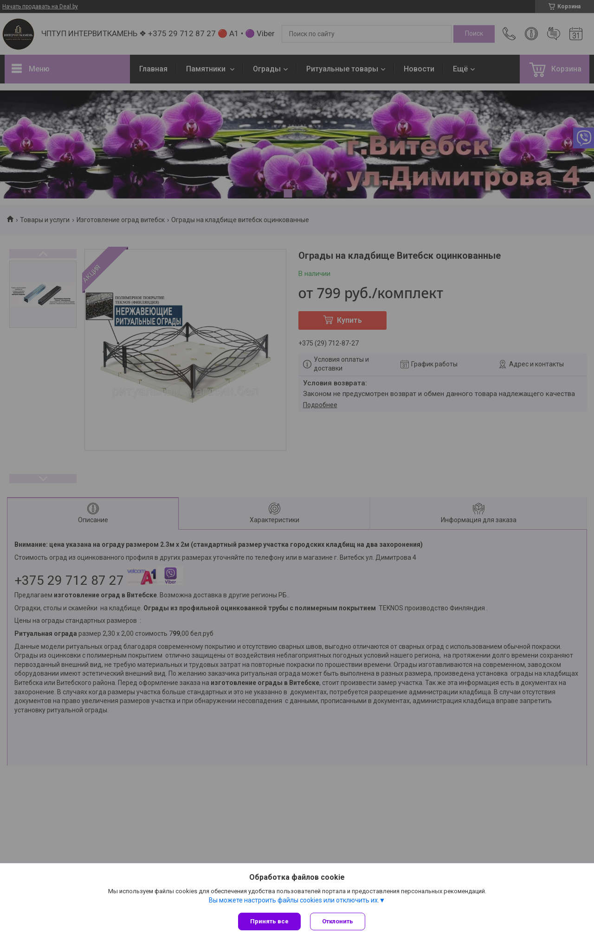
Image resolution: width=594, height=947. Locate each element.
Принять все (269, 921)
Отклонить (337, 921)
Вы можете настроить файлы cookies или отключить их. (294, 900)
